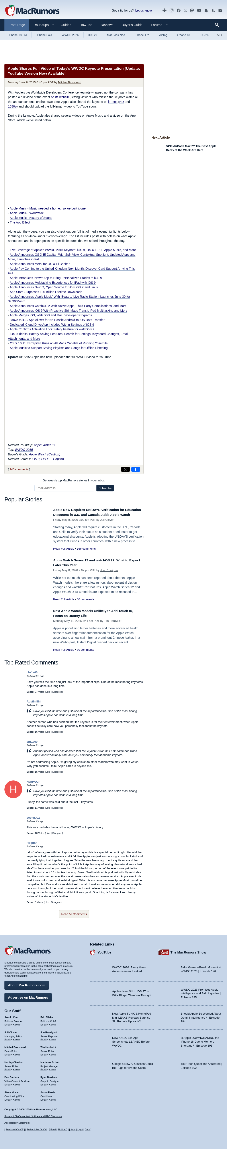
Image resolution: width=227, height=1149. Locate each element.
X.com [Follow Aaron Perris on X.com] (52, 1098)
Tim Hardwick (112, 623)
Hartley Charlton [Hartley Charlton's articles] (13, 1060)
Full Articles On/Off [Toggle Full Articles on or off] (37, 1129)
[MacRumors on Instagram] (171, 10)
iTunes (112, 102)
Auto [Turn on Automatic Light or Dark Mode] (73, 1129)
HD (121, 102)
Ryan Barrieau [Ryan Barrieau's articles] (49, 1075)
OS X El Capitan (52, 459)
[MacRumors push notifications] (206, 10)
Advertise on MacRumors (28, 996)
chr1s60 (32, 674)
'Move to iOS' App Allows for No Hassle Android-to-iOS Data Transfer (57, 320)
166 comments (86, 553)
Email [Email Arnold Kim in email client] (7, 1022)
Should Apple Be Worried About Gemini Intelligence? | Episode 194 (201, 1015)
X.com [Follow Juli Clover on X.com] (16, 1038)
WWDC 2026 (70, 35)
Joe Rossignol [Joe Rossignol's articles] (49, 1030)
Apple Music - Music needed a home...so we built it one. (48, 208)
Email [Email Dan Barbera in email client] (7, 1083)
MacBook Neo (116, 35)
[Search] (218, 25)
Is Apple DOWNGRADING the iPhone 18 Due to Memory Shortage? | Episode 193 (200, 1039)
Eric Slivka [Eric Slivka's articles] (47, 1015)
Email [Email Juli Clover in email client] (7, 1038)
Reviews (107, 25)
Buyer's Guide (132, 25)
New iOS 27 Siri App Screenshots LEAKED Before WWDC (131, 1039)
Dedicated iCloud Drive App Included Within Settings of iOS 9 (52, 324)
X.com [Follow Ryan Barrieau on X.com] (52, 1083)
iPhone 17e (142, 35)
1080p (12, 106)
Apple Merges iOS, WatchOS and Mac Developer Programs (51, 315)
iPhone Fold (44, 35)
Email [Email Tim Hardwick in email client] (44, 1053)
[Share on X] (125, 469)
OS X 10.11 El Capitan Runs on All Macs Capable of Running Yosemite (59, 343)
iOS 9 (35, 459)
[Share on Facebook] (135, 469)
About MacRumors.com (26, 983)
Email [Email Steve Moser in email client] (7, 1098)
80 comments (85, 652)
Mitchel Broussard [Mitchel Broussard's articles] (15, 1045)
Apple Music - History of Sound (31, 217)
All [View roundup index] (220, 35)
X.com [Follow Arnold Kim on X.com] (16, 1022)
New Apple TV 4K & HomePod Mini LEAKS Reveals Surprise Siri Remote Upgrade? (131, 1015)
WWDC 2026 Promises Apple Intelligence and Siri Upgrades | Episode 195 (201, 991)
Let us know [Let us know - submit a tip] (143, 10)
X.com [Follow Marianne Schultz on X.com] (52, 1068)
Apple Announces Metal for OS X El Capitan (40, 264)
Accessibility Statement (16, 1122)
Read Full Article (63, 553)
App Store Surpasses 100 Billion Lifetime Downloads (46, 292)
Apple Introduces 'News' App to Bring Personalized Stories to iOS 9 (56, 278)
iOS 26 (204, 35)
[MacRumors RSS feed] (213, 10)
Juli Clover (107, 524)
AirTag (163, 35)
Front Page (17, 25)
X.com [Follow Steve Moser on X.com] (16, 1098)
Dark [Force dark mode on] (87, 1129)
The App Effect (20, 222)
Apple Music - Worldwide (27, 213)
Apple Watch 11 (45, 445)
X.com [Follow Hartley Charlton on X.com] (16, 1068)
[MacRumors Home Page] (32, 10)
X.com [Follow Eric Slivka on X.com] (52, 1022)
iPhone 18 (183, 35)
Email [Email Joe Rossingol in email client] (44, 1038)
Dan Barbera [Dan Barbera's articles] (11, 1075)
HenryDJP (33, 784)
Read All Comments (74, 916)
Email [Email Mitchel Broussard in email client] (7, 1053)
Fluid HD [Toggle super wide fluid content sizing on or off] (62, 1129)
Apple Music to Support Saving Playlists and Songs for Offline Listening (59, 348)
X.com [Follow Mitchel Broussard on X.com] (16, 1053)
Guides (66, 25)
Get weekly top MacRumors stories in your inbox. (74, 480)
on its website (60, 97)
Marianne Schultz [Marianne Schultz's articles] (51, 1060)
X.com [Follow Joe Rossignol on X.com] (52, 1038)
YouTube (104, 950)
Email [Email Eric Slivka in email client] (44, 1022)
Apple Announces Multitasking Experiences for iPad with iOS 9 (53, 282)
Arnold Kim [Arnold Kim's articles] (11, 1015)
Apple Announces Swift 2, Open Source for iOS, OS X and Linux (54, 287)
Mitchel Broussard (69, 82)
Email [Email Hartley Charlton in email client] (7, 1068)
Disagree (57, 693)
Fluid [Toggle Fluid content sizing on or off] (53, 1129)
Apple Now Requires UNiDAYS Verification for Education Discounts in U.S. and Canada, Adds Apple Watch (95, 515)
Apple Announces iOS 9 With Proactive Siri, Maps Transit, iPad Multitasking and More (68, 310)
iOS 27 (92, 35)
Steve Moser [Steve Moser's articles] (11, 1090)
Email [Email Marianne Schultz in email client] (44, 1068)
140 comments (19, 469)
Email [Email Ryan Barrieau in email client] (44, 1083)
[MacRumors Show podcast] (164, 10)
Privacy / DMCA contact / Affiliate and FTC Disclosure (33, 1116)
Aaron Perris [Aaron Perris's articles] (48, 1090)
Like (48, 693)
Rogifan (32, 845)
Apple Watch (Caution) (44, 454)
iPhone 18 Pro (18, 35)
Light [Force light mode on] (80, 1129)
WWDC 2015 (24, 449)
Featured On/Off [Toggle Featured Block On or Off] (14, 1129)
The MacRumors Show (188, 950)
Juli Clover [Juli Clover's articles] (10, 1030)
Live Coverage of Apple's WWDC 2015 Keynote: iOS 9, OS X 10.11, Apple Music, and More (73, 250)
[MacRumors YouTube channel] (199, 10)
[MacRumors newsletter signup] (220, 10)
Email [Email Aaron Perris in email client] (44, 1098)
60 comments (85, 601)
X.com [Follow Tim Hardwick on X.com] (52, 1053)
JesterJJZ (33, 820)
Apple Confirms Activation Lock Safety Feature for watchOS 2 (52, 329)
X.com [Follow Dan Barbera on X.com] (16, 1083)
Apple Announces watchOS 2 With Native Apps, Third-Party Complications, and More (68, 306)
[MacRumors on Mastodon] (192, 10)
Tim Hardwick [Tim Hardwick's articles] (48, 1045)
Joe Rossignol (109, 572)
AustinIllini (34, 703)
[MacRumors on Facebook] (178, 10)
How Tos (86, 25)
